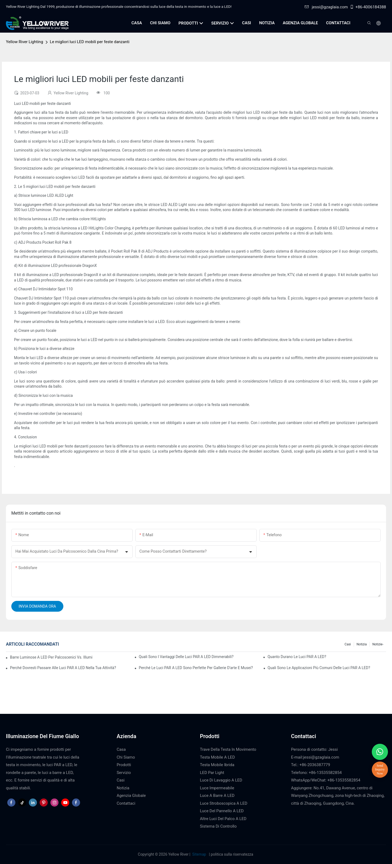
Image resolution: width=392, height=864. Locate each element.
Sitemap (199, 854)
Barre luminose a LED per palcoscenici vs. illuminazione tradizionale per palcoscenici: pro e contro (51, 657)
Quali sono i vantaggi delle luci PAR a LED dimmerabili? (186, 657)
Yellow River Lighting (24, 41)
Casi (348, 644)
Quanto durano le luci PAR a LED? (296, 657)
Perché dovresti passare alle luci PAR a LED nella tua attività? (63, 668)
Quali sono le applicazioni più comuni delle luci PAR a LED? (319, 668)
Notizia (362, 644)
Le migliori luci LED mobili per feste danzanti (89, 41)
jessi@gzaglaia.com (326, 7)
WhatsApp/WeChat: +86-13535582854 (325, 780)
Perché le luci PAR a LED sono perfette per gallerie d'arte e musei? (196, 668)
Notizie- (377, 644)
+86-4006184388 (368, 7)
